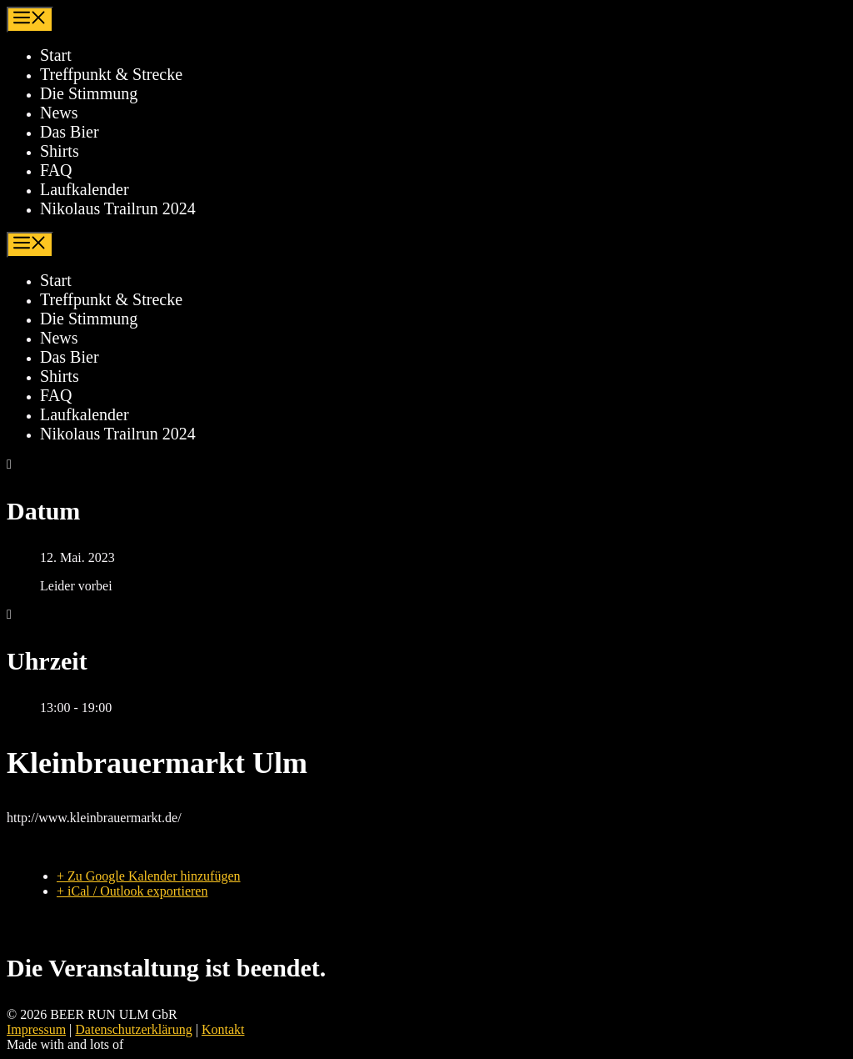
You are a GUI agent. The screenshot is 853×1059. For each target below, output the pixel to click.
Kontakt (223, 1029)
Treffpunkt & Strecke (111, 74)
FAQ (56, 170)
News (59, 112)
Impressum (36, 1029)
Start (56, 55)
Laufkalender (84, 189)
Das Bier (69, 132)
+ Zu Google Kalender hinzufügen (149, 876)
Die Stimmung (88, 93)
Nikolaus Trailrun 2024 (118, 208)
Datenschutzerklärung (133, 1029)
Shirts (59, 151)
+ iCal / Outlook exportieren (132, 891)
